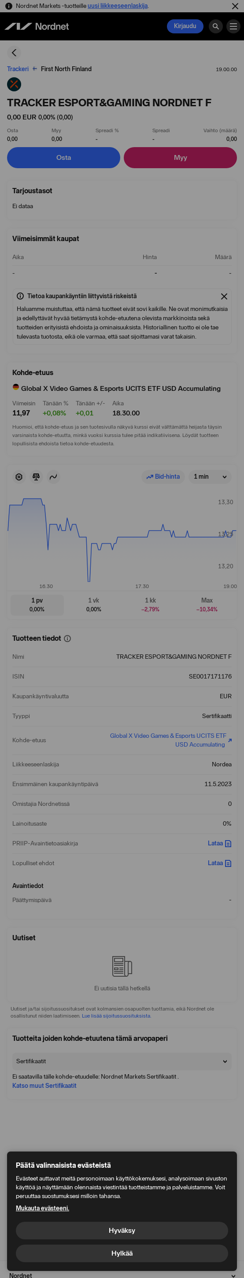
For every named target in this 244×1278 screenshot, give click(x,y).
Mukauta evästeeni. (42, 1208)
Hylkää (122, 1253)
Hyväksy (122, 1230)
